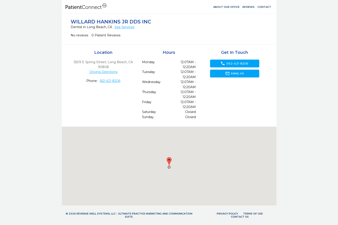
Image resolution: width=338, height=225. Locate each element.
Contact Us (240, 216)
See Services (124, 27)
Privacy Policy (227, 213)
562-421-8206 (110, 81)
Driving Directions (103, 72)
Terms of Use (253, 213)
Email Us (234, 73)
